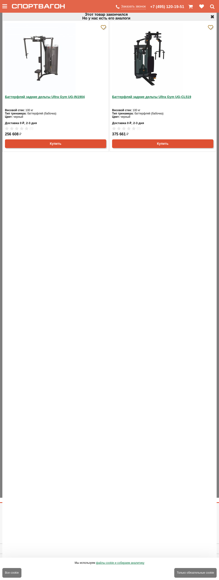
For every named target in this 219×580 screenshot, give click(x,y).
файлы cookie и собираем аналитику (120, 562)
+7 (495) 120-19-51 (167, 6)
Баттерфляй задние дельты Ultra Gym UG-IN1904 (45, 97)
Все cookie (12, 572)
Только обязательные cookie (195, 572)
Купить (55, 143)
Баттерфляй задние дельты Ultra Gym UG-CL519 (151, 97)
